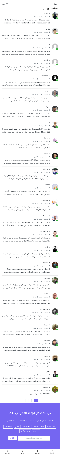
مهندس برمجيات (44, 17)
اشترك (12, 438)
